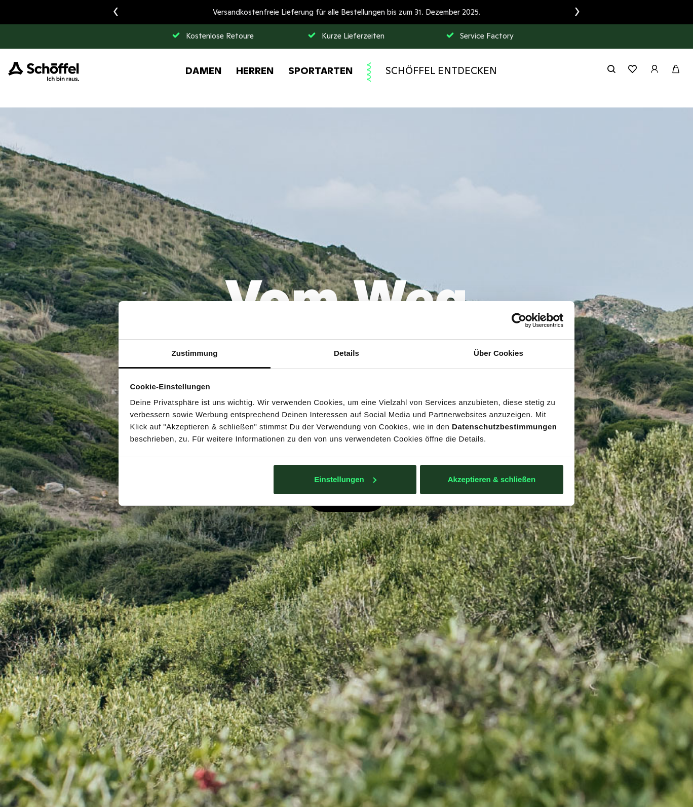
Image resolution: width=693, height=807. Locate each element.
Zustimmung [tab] (195, 353)
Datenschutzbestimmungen (504, 426)
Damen (203, 70)
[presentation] (116, 12)
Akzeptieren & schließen (491, 479)
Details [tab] (346, 353)
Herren (255, 70)
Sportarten (320, 70)
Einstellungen (345, 479)
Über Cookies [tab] (498, 353)
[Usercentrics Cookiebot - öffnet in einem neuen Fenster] (519, 320)
